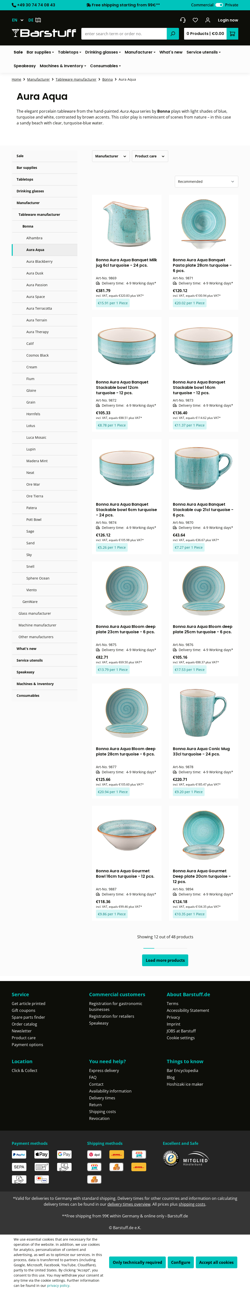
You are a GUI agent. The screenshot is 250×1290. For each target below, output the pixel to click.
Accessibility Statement (188, 1010)
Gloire (31, 390)
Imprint (173, 1024)
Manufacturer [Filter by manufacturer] (111, 156)
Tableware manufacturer (39, 214)
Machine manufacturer (37, 625)
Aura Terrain (36, 320)
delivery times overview (128, 1204)
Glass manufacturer (35, 613)
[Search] (173, 34)
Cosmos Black (37, 355)
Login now (228, 20)
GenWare (30, 601)
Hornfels (33, 414)
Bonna (27, 226)
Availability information (110, 1091)
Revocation (99, 1118)
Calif (30, 343)
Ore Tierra (34, 496)
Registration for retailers (111, 1016)
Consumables (28, 695)
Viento (31, 590)
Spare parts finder (28, 1017)
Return (95, 1104)
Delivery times (102, 1098)
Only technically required (137, 1262)
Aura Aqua (35, 249)
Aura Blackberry (39, 261)
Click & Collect (24, 1070)
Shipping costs (102, 1111)
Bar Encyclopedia (182, 1070)
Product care (24, 1037)
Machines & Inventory (35, 683)
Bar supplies (27, 167)
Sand (30, 543)
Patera (31, 507)
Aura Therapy (37, 331)
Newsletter (22, 1031)
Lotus (30, 425)
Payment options (27, 1044)
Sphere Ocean (38, 578)
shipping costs (192, 1204)
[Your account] (208, 20)
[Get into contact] (183, 20)
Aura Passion (37, 285)
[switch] (219, 5)
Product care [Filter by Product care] (150, 156)
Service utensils (30, 660)
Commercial (202, 5)
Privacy (173, 1017)
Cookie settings (181, 1037)
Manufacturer (28, 202)
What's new (26, 648)
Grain (30, 402)
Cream (31, 367)
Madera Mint (37, 461)
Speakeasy (25, 672)
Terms (172, 1003)
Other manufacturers (36, 636)
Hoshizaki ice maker (185, 1084)
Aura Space (35, 296)
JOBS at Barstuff (181, 1031)
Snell (30, 566)
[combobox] (124, 34)
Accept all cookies (216, 1262)
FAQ (92, 1077)
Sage (30, 531)
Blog (171, 1077)
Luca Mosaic (36, 437)
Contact (96, 1084)
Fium (30, 378)
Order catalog (24, 1024)
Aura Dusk (34, 273)
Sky (29, 554)
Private (231, 5)
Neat (30, 472)
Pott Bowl (34, 519)
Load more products (165, 960)
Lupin (31, 449)
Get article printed (28, 1003)
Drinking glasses (30, 191)
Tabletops (25, 179)
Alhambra (34, 238)
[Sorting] (206, 181)
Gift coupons (23, 1010)
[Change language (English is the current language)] (20, 20)
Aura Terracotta (39, 308)
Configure (180, 1262)
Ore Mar (33, 484)
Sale (20, 155)
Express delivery (104, 1070)
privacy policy (58, 1285)
